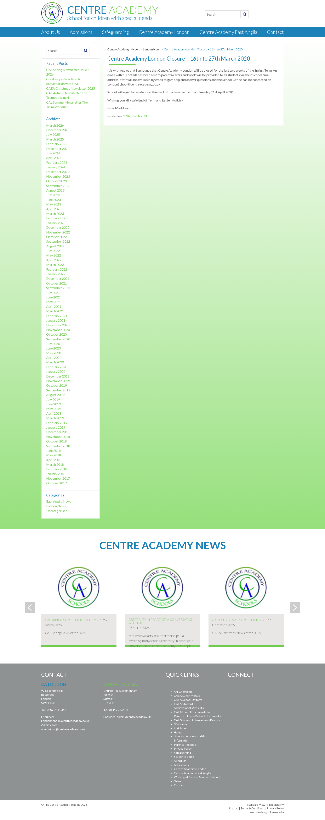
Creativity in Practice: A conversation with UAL (161, 621)
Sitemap (233, 808)
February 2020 (56, 367)
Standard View (256, 804)
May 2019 (53, 409)
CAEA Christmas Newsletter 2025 (70, 88)
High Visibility (275, 804)
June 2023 (53, 200)
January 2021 (55, 320)
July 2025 (53, 134)
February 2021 (56, 316)
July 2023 (53, 195)
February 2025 (56, 144)
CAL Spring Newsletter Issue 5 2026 (73, 620)
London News (56, 506)
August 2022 (55, 246)
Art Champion (183, 691)
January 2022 (55, 274)
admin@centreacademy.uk (134, 717)
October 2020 (56, 334)
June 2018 (53, 450)
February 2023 (56, 218)
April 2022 (53, 260)
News (177, 781)
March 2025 (55, 139)
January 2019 (55, 427)
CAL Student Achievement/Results (197, 720)
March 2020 (55, 362)
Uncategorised (56, 511)
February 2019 (56, 423)
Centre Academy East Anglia (228, 32)
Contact (275, 32)
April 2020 (53, 357)
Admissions (81, 32)
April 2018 (53, 460)
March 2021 (55, 311)
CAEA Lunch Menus (187, 695)
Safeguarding (115, 32)
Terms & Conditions (253, 808)
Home (178, 732)
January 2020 (55, 371)
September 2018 (58, 446)
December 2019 (57, 376)
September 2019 (58, 390)
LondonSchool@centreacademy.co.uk (65, 720)
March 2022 (55, 264)
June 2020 (53, 348)
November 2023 (58, 176)
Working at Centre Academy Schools (198, 777)
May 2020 (53, 353)
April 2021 (53, 306)
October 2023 (56, 181)
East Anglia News (58, 501)
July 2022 (53, 251)
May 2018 (53, 455)
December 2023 (57, 172)
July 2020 (53, 344)
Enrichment (181, 728)
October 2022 (56, 237)
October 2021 (56, 283)
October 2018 (56, 441)
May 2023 (53, 204)
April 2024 (53, 158)
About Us (50, 32)
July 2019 (53, 399)
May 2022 (53, 255)
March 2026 (55, 125)
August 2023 (55, 190)
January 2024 (55, 167)
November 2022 (58, 232)
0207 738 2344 (56, 709)
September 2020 (58, 339)
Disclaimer (180, 724)
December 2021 (57, 278)
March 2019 (55, 418)
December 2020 (57, 325)
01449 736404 (118, 709)
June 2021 (53, 297)
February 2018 (56, 469)
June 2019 (53, 404)
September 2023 (58, 186)
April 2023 (53, 209)
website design (259, 812)
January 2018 (55, 474)
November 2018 (58, 437)
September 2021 (58, 288)
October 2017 (56, 483)
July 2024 (53, 153)
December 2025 (57, 130)
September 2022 (58, 241)
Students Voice (184, 756)
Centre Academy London (164, 32)
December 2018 (57, 432)
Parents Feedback (185, 744)
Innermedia (277, 812)
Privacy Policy (183, 748)
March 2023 (55, 213)
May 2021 (53, 302)
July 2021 (53, 293)
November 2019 (58, 381)
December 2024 (57, 148)
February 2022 (56, 269)
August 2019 (55, 395)
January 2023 (55, 223)
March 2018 (55, 464)
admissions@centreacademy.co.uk (63, 729)
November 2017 (58, 478)
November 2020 (58, 330)
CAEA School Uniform (188, 699)
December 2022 (57, 227)
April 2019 (53, 413)
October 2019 (56, 385)
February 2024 (56, 162)
